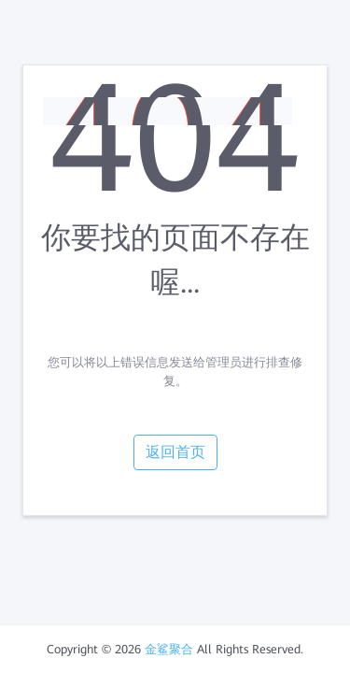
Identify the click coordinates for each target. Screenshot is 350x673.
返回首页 (175, 452)
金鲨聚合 (169, 649)
